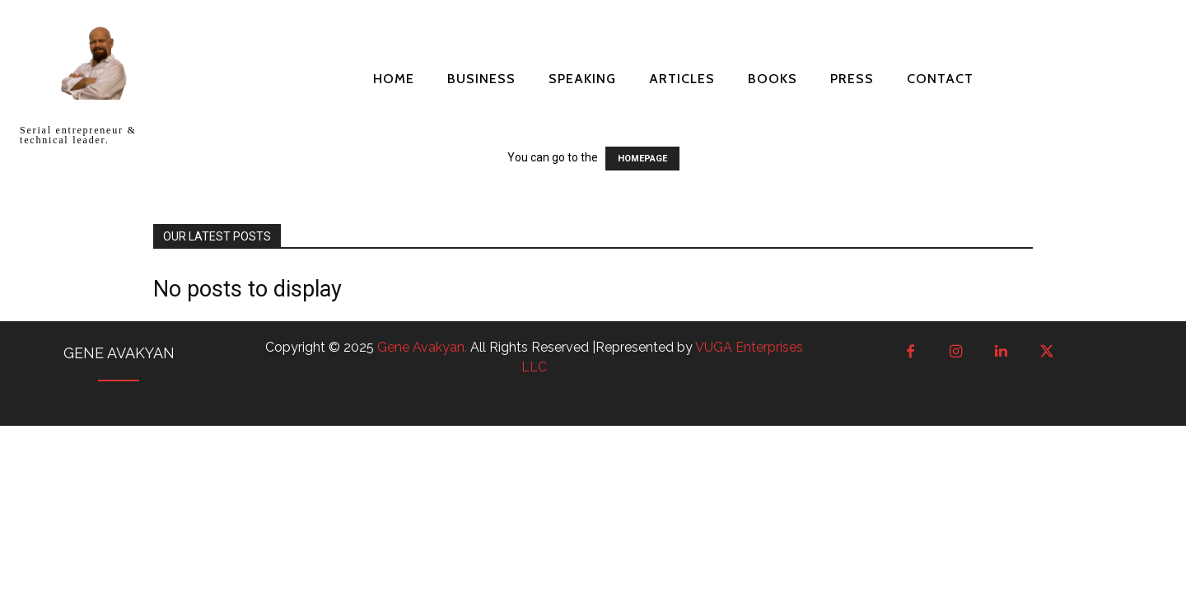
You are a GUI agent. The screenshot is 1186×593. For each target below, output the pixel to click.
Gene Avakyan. (423, 347)
